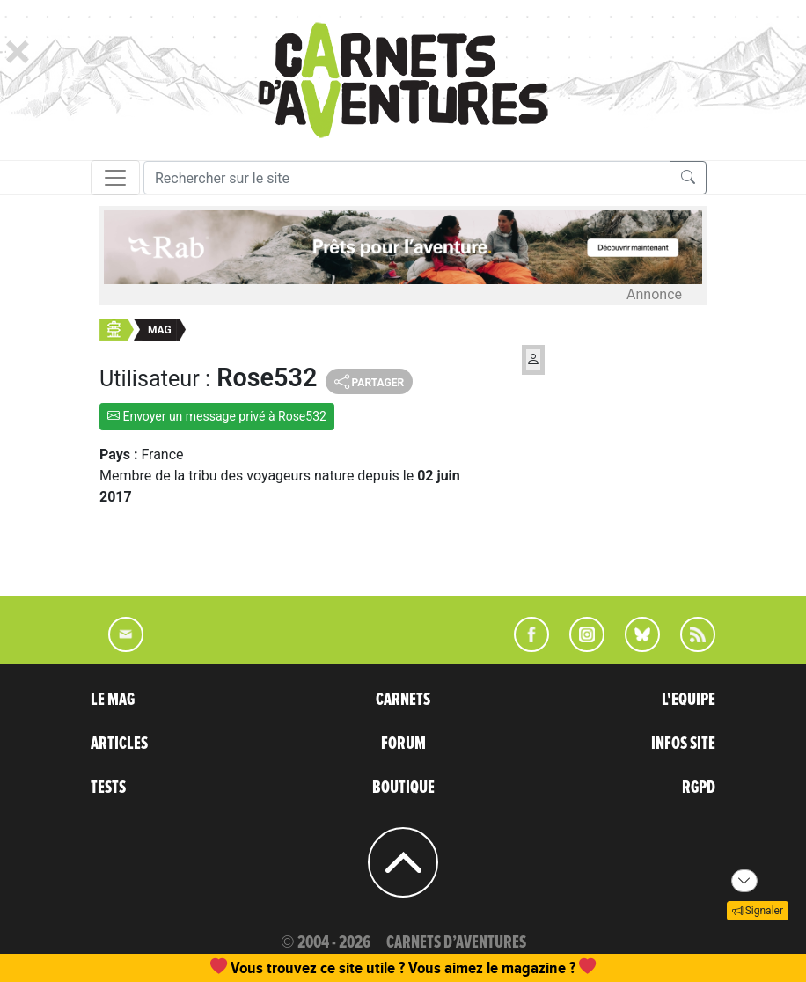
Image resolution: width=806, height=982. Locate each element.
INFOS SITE (683, 743)
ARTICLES (119, 743)
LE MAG (113, 699)
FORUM (403, 743)
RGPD (698, 787)
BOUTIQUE (403, 787)
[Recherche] (406, 177)
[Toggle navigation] (115, 177)
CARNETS (403, 699)
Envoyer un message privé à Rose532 (216, 416)
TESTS (108, 787)
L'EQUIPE (688, 699)
